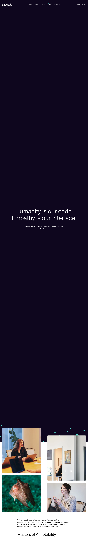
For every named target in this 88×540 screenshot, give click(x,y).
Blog (43, 4)
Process (37, 4)
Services (57, 4)
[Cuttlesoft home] (7, 4)
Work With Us (81, 4)
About (49, 4)
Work (30, 4)
